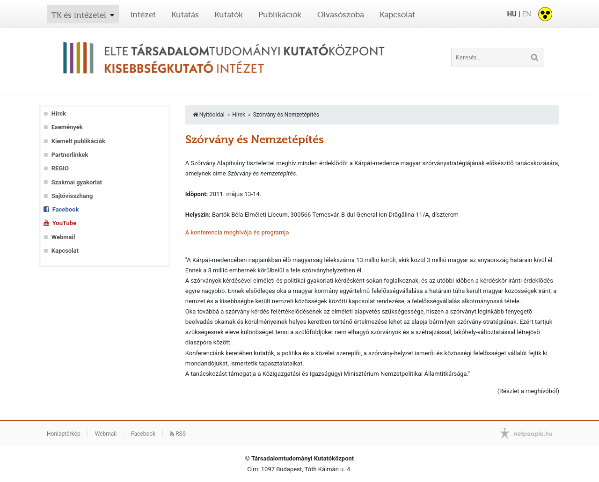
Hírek (58, 113)
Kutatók (228, 14)
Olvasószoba (340, 14)
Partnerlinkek (69, 155)
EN (526, 14)
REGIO (60, 168)
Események (67, 127)
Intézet (143, 14)
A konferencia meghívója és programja (237, 232)
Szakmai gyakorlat (76, 182)
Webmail (63, 237)
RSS (178, 434)
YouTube (64, 223)
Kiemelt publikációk (78, 141)
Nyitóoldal (209, 114)
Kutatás (185, 14)
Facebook (65, 209)
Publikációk (279, 14)
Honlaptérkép (63, 434)
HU (511, 14)
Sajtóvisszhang (72, 196)
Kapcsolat (397, 14)
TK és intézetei (78, 15)
